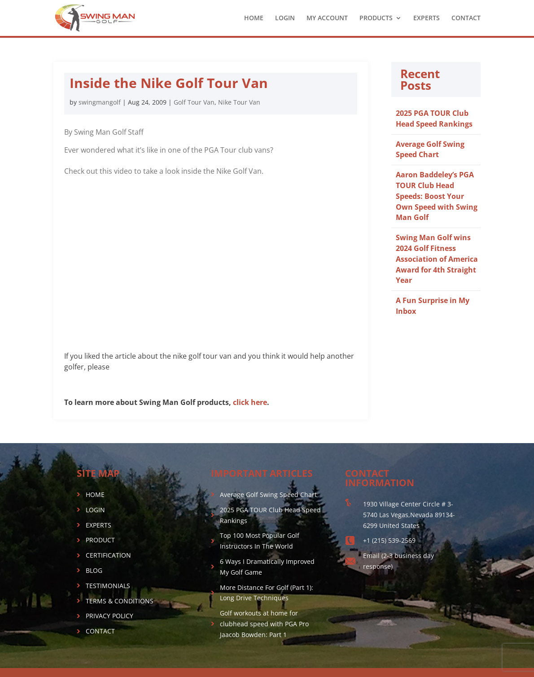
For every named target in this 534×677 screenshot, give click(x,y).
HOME (253, 18)
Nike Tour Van (239, 102)
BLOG (94, 570)
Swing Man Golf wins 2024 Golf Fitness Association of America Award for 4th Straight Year (437, 259)
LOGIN (285, 18)
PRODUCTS (376, 18)
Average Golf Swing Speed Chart (430, 149)
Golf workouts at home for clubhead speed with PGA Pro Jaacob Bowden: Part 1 (264, 624)
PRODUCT (100, 540)
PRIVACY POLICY (109, 615)
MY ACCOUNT (327, 18)
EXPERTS (426, 18)
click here (250, 402)
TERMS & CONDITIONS (119, 601)
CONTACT (466, 18)
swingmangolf (100, 102)
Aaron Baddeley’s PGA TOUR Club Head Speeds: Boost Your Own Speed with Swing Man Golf (436, 196)
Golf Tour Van (194, 102)
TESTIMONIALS (108, 585)
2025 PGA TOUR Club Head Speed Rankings (434, 118)
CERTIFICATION (108, 555)
